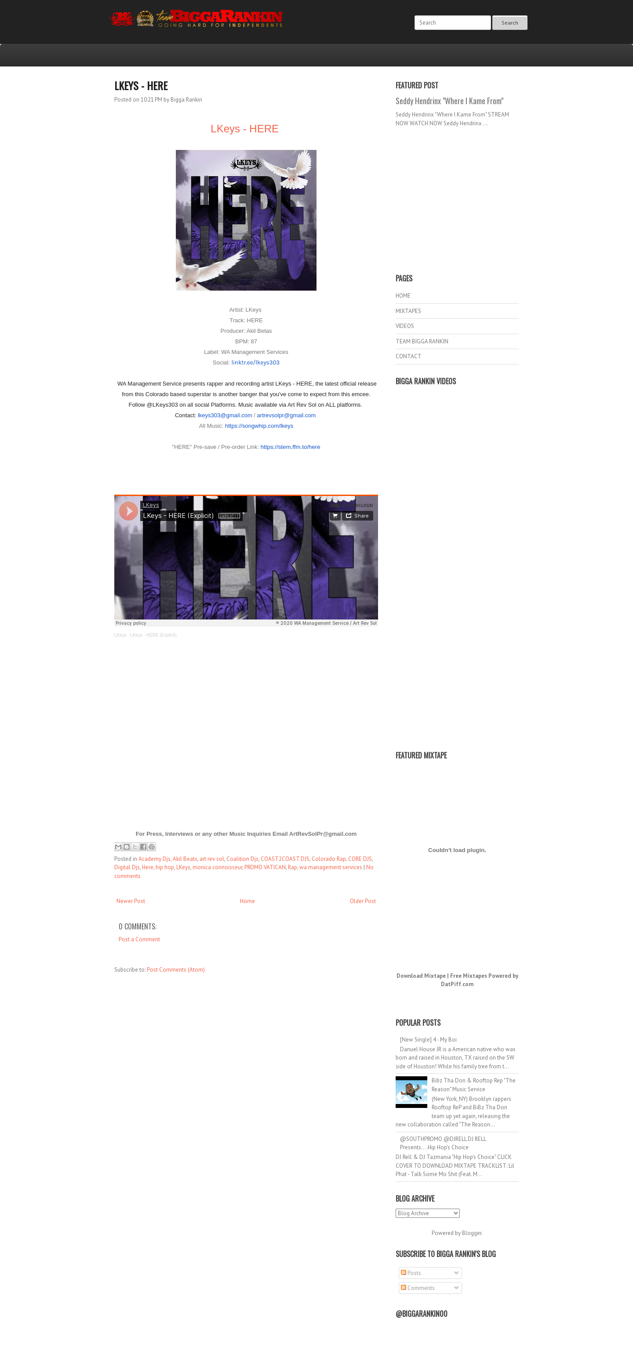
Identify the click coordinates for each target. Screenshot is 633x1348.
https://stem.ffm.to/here (290, 447)
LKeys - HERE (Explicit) (153, 635)
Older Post (363, 901)
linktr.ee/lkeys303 (255, 362)
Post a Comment (139, 939)
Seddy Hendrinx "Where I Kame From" (449, 100)
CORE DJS (360, 859)
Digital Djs (127, 867)
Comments (418, 1288)
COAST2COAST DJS (285, 859)
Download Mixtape (421, 976)
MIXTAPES (408, 311)
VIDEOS (405, 326)
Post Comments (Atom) (176, 969)
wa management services (330, 867)
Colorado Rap (329, 859)
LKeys (120, 635)
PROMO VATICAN (265, 867)
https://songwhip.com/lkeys (259, 426)
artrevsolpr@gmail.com (286, 415)
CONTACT (409, 356)
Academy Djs (154, 859)
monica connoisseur (217, 867)
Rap (292, 867)
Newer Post (130, 901)
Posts (411, 1273)
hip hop (165, 867)
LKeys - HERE (140, 85)
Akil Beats (185, 859)
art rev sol (212, 859)
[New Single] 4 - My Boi (428, 1039)
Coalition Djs (242, 859)
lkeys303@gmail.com (225, 415)
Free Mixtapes (468, 976)
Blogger (471, 1233)
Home (247, 901)
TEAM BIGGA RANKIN (422, 341)
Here (147, 867)
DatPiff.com (457, 984)
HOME (403, 295)
